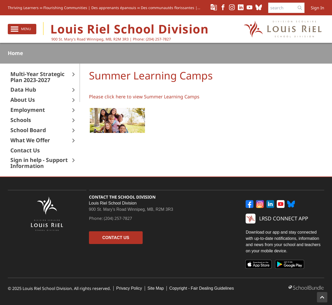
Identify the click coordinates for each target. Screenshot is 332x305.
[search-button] (299, 7)
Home (15, 53)
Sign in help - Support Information (39, 163)
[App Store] (258, 265)
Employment (27, 110)
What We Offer (30, 140)
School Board (28, 130)
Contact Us (25, 150)
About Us (22, 100)
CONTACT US (115, 237)
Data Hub (23, 90)
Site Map (156, 288)
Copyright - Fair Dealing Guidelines (201, 288)
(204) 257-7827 (118, 218)
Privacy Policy (129, 288)
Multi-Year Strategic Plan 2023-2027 (37, 77)
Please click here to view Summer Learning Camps (144, 96)
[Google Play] (290, 265)
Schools (20, 120)
